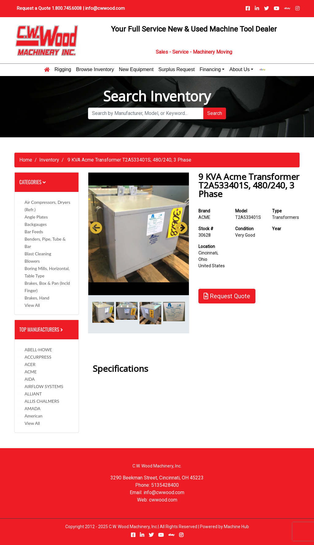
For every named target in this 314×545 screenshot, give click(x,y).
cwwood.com (163, 500)
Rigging (63, 69)
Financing (210, 69)
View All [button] (32, 305)
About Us (239, 69)
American (33, 415)
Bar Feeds (34, 231)
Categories (32, 182)
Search (214, 113)
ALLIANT (33, 393)
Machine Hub (236, 526)
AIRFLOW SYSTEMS (44, 386)
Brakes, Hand (37, 297)
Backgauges (36, 224)
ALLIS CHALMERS (42, 401)
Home (25, 160)
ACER (30, 364)
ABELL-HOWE (38, 349)
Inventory (49, 160)
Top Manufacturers (41, 329)
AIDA (30, 379)
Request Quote (227, 296)
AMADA (32, 408)
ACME (31, 371)
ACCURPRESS (38, 357)
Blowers (32, 261)
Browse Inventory (95, 69)
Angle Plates (36, 216)
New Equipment (136, 69)
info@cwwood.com (105, 8)
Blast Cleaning (38, 253)
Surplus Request (177, 69)
